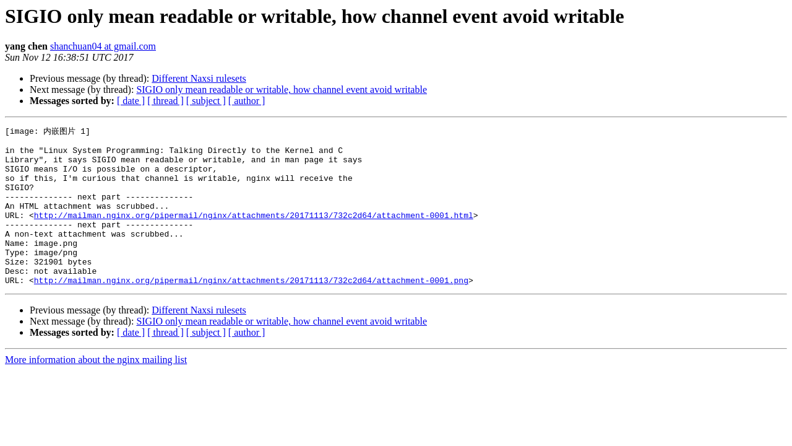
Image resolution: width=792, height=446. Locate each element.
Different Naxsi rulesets (199, 78)
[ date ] (131, 100)
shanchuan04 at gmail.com (103, 46)
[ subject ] (206, 100)
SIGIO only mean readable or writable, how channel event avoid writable (281, 89)
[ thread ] (165, 100)
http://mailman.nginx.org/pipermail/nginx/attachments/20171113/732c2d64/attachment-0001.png (251, 310)
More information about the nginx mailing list (96, 390)
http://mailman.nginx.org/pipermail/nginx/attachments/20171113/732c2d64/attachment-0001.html (253, 232)
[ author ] (246, 100)
